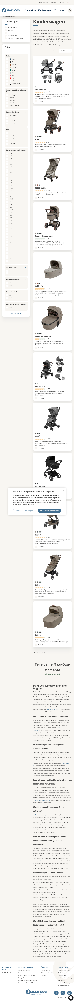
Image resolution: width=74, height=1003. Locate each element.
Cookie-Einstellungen (24, 511)
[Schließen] (63, 490)
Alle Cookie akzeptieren (49, 511)
